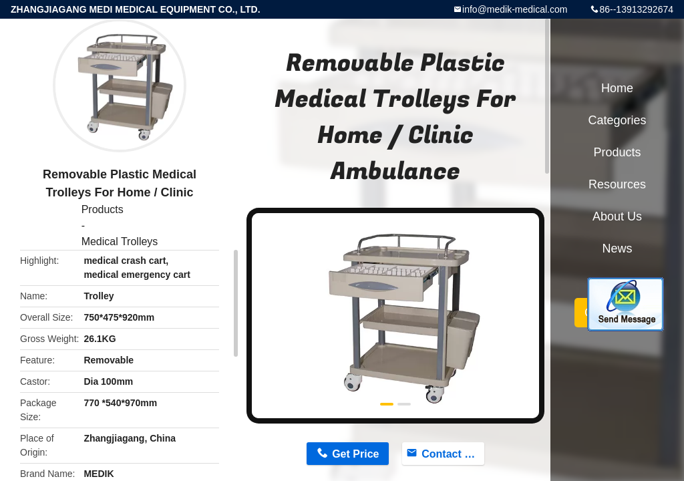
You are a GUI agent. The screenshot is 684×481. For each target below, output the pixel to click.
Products (102, 209)
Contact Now (452, 454)
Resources (617, 184)
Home (617, 88)
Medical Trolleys (119, 241)
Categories (617, 120)
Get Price (355, 454)
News (617, 248)
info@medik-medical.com (514, 9)
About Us (617, 216)
